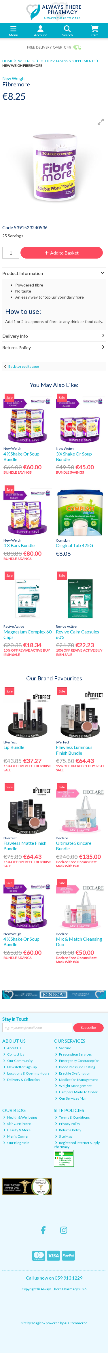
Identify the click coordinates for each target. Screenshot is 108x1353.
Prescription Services (73, 1054)
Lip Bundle (13, 747)
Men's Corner (16, 1136)
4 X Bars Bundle (19, 545)
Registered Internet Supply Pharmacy (77, 1145)
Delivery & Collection (21, 1079)
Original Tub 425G (74, 545)
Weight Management (73, 1085)
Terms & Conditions (72, 1117)
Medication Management (76, 1079)
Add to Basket (62, 252)
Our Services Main (71, 1098)
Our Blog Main (16, 1143)
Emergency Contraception (77, 1060)
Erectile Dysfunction (72, 1073)
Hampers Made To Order (76, 1092)
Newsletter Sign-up (20, 1067)
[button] (100, 121)
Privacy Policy (67, 1124)
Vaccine (63, 1048)
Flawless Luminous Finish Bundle (74, 749)
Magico (37, 1323)
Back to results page (23, 366)
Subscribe (88, 1027)
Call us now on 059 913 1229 (54, 1277)
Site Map (63, 1136)
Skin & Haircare (17, 1124)
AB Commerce (75, 1323)
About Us (12, 1048)
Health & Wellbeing (20, 1117)
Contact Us (13, 1054)
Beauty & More (17, 1130)
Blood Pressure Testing (75, 1067)
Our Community (18, 1060)
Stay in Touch (15, 1019)
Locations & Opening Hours (26, 1073)
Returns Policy (68, 1130)
